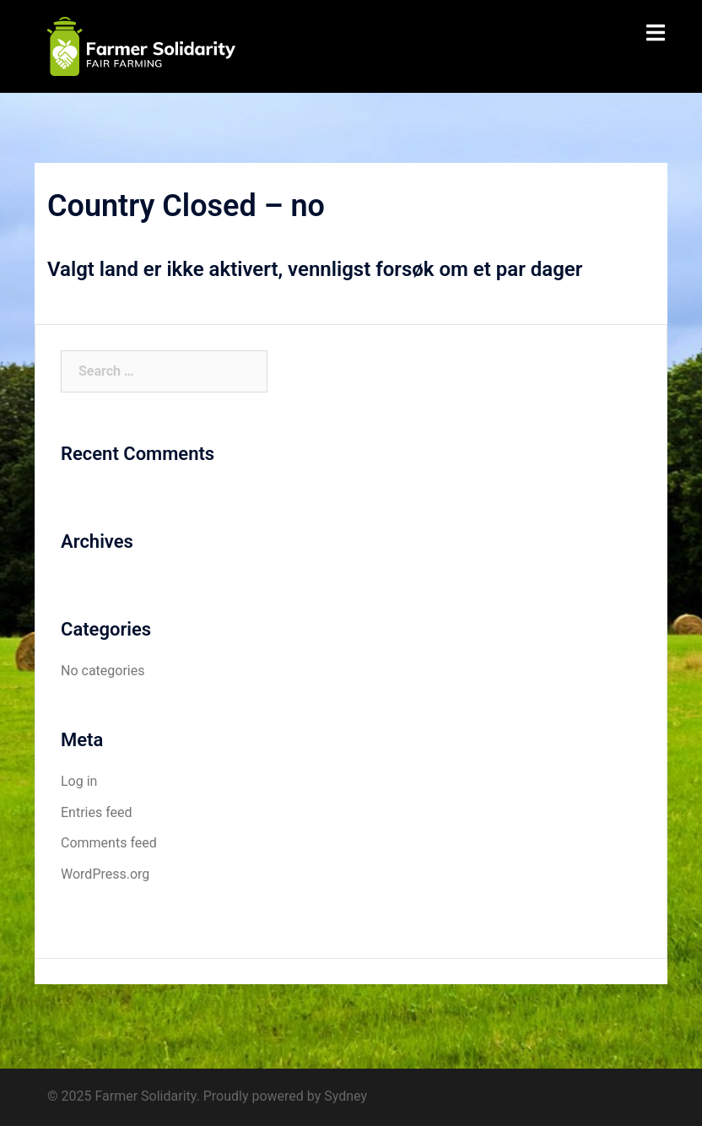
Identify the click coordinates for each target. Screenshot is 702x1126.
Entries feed (96, 812)
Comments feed (109, 843)
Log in (79, 781)
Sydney (345, 1096)
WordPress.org (105, 874)
